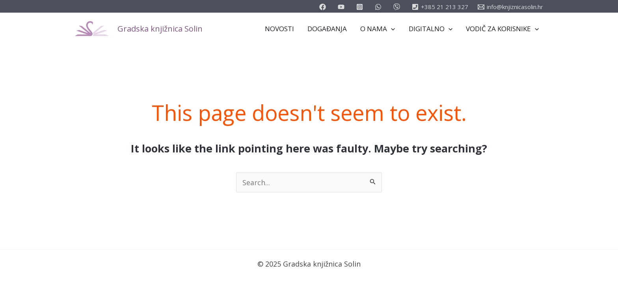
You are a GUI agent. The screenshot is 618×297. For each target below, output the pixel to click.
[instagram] (361, 7)
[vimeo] (398, 7)
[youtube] (342, 7)
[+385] (440, 7)
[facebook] (324, 7)
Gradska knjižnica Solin (160, 28)
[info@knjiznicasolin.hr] (510, 7)
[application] (391, 29)
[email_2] (379, 7)
